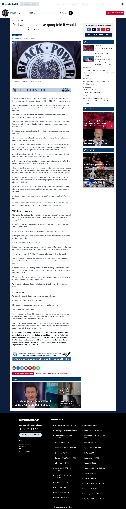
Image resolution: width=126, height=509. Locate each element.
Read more (98, 50)
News (18, 20)
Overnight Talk (15, 14)
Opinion (95, 4)
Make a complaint (24, 451)
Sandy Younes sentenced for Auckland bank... (65, 390)
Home (14, 20)
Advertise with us (24, 449)
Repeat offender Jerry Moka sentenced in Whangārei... (67, 403)
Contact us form (24, 444)
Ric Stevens (15, 38)
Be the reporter (23, 446)
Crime (22, 20)
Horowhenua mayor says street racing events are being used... (32, 402)
